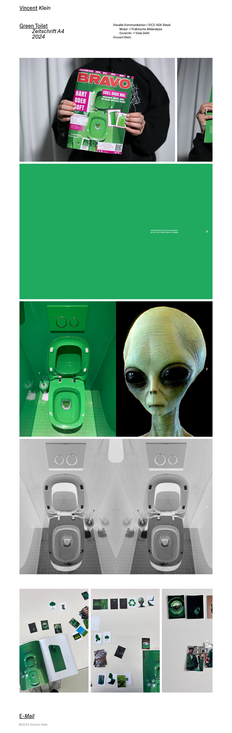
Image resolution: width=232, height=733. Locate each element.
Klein (44, 8)
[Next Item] (207, 110)
